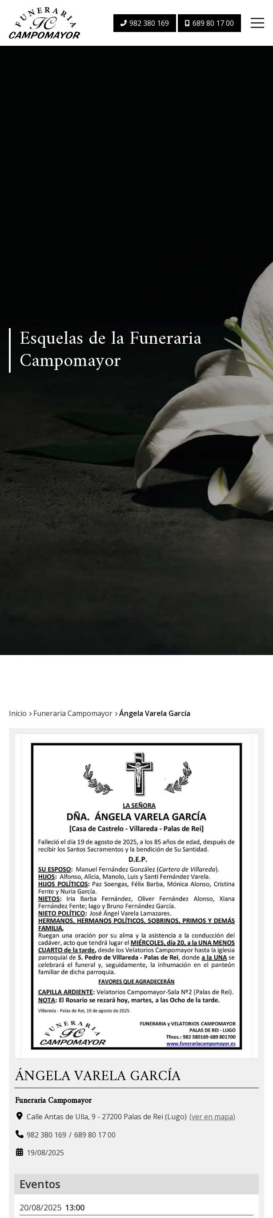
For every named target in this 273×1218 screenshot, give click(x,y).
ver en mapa (212, 1117)
